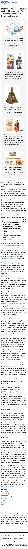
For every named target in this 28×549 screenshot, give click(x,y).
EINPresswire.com (10, 191)
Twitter (3, 500)
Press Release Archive (10, 536)
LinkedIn (3, 502)
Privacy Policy (11, 541)
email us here (4, 495)
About (2, 536)
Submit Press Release (22, 536)
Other (2, 504)
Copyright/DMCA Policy (19, 538)
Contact (18, 541)
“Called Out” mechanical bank (8, 258)
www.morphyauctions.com (7, 486)
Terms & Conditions (7, 538)
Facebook (3, 498)
